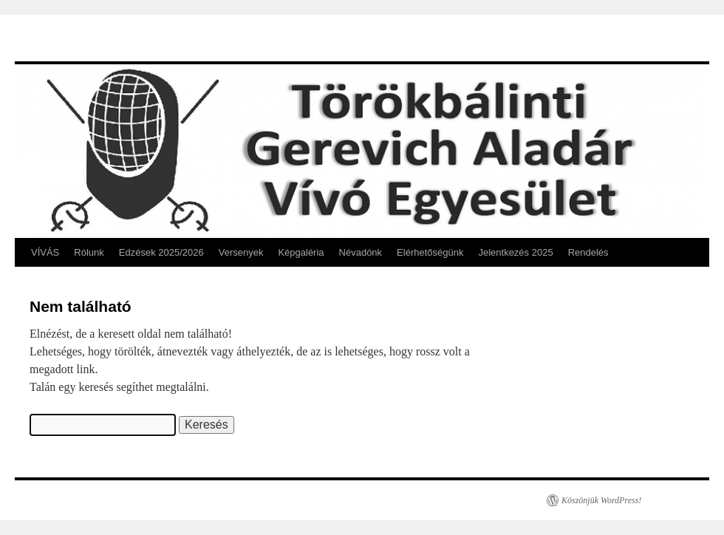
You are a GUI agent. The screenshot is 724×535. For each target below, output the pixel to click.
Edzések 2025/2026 (161, 252)
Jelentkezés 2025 (515, 252)
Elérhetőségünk (430, 252)
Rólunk (88, 252)
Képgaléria (301, 252)
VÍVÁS (45, 252)
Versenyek (241, 252)
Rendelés (588, 252)
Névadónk (361, 252)
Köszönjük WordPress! (601, 500)
